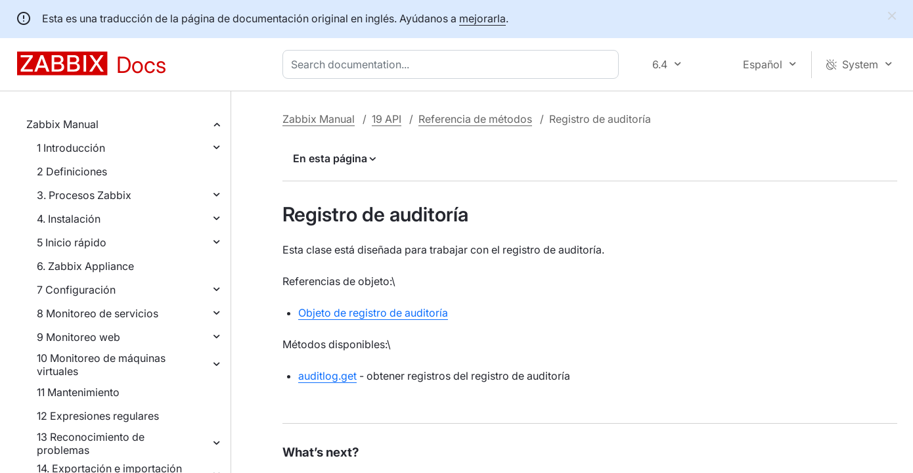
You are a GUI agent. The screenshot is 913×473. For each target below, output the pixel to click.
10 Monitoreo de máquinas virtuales (101, 364)
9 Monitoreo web (78, 337)
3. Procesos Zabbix (84, 195)
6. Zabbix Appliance (85, 266)
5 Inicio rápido (71, 242)
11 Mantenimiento (78, 392)
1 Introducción (71, 147)
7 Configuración (76, 289)
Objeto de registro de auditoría (373, 312)
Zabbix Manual (62, 124)
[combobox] (453, 64)
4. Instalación (68, 218)
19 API (386, 118)
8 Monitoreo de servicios (97, 313)
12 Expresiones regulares (98, 415)
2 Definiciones (72, 171)
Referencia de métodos (475, 118)
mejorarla (482, 18)
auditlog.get (327, 375)
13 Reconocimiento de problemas (91, 443)
